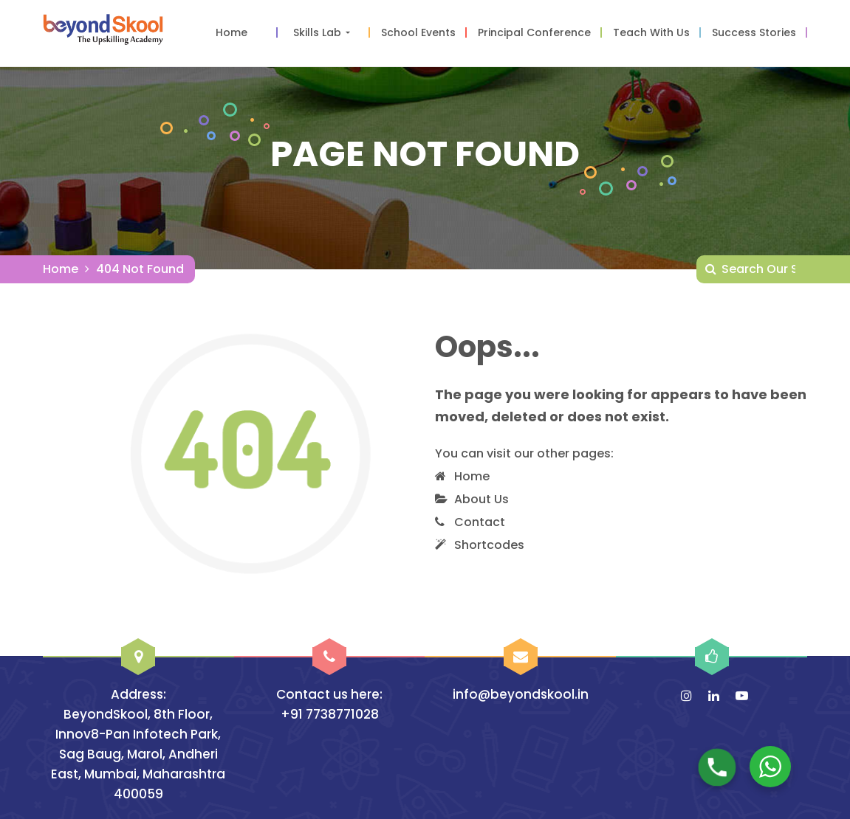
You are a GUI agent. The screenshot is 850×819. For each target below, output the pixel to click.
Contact (479, 522)
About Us (481, 499)
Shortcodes (489, 544)
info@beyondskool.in (521, 694)
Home (60, 268)
